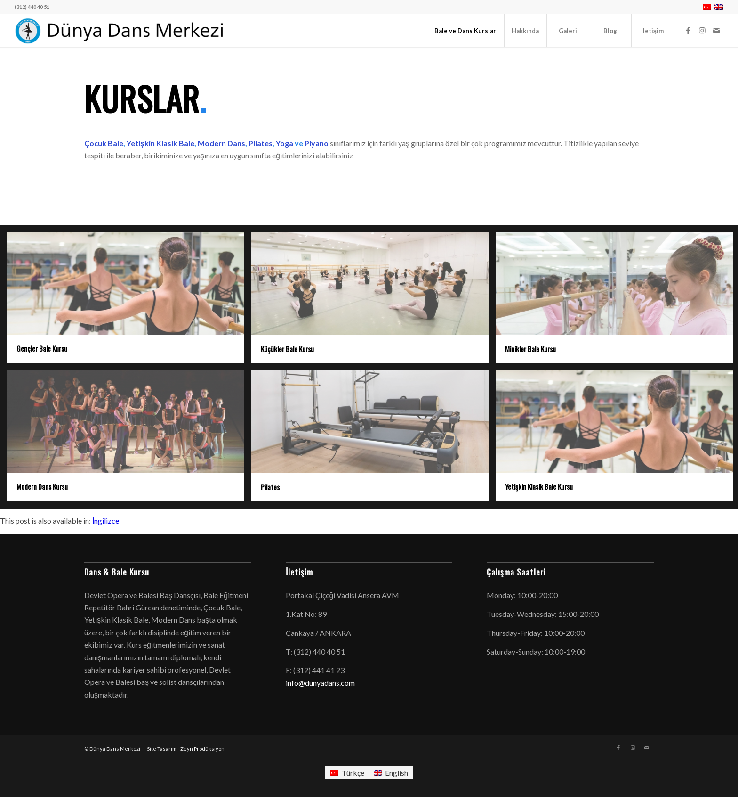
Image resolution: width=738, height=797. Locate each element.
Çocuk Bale (103, 143)
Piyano (317, 143)
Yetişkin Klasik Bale (159, 143)
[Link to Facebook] (688, 30)
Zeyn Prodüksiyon (202, 749)
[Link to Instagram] (702, 30)
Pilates (261, 143)
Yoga (284, 143)
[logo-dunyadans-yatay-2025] (120, 30)
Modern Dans (221, 143)
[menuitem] (466, 30)
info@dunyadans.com (320, 682)
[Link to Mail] (716, 30)
